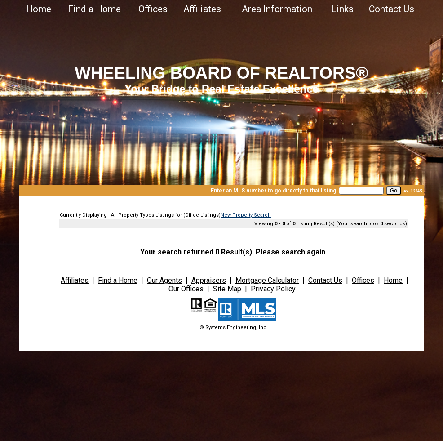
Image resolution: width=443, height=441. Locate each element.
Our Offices (186, 289)
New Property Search (246, 215)
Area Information (277, 9)
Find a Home (94, 9)
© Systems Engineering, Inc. (233, 327)
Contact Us (391, 9)
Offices (153, 9)
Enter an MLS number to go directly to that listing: (274, 190)
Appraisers (208, 280)
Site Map (227, 289)
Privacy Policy (273, 289)
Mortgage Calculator (267, 280)
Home (38, 9)
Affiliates (202, 9)
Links (342, 9)
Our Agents (164, 280)
